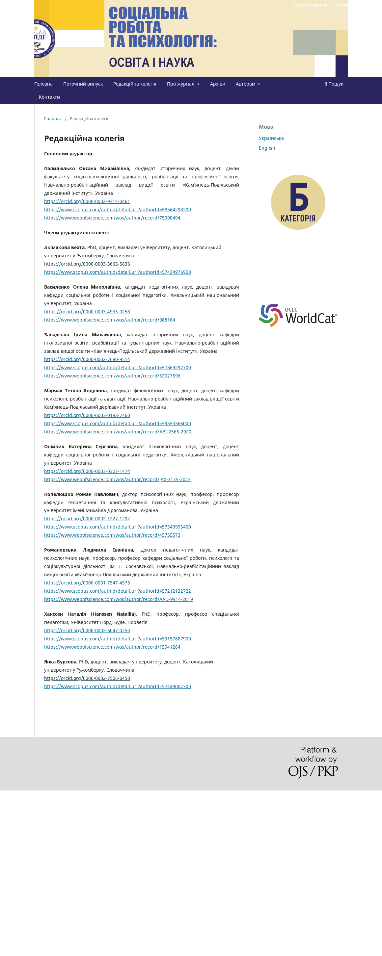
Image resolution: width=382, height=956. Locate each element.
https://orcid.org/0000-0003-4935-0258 (87, 311)
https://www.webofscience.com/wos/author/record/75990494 (112, 218)
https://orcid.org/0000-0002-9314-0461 (87, 201)
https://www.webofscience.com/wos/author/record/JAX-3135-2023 (117, 479)
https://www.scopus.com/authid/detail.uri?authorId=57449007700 (117, 686)
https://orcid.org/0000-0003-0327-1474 (87, 471)
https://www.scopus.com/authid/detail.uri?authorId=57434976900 (117, 272)
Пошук (333, 84)
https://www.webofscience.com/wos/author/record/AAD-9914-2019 (118, 599)
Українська (271, 138)
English (267, 148)
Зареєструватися (310, 5)
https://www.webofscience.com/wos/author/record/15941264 (112, 647)
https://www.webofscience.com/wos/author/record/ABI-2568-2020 (117, 431)
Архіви (217, 84)
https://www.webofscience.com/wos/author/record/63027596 (112, 376)
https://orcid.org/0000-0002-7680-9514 (87, 359)
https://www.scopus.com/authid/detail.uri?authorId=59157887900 (117, 638)
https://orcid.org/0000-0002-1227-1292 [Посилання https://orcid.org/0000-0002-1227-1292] (87, 518)
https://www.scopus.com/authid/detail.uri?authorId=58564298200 (117, 209)
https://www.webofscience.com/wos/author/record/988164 (109, 320)
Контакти (49, 97)
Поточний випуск (83, 84)
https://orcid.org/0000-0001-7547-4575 (87, 583)
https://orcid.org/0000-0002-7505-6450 (87, 678)
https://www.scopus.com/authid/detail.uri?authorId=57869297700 (117, 367)
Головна (43, 84)
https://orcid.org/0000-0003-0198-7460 (87, 415)
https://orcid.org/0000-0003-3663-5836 (87, 264)
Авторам (246, 84)
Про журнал (181, 84)
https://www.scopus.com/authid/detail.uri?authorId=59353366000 (117, 423)
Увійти (341, 5)
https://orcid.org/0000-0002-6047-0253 (87, 630)
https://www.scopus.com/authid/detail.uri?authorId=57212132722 (117, 591)
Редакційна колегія (134, 84)
